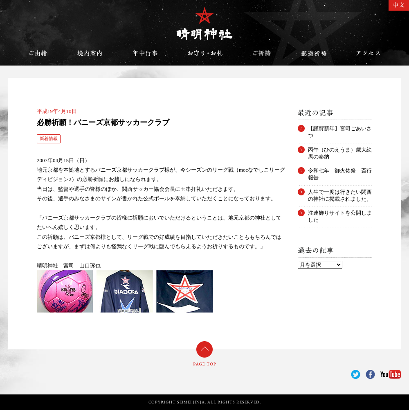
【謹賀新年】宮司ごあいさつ (340, 128)
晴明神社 (204, 23)
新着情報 (49, 138)
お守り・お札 (205, 53)
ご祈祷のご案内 (262, 53)
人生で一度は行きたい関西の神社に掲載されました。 (340, 192)
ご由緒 (38, 53)
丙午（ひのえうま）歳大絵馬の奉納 (340, 150)
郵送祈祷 (313, 53)
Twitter (355, 374)
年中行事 (145, 53)
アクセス (368, 53)
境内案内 (90, 53)
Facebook (370, 374)
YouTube (390, 374)
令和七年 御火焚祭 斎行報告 (340, 171)
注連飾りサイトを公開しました (340, 213)
